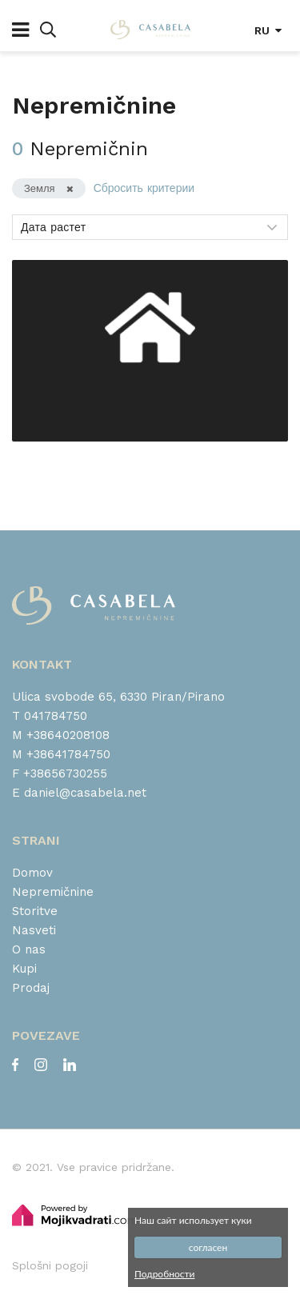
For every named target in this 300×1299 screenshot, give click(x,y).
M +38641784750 (61, 754)
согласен (208, 1247)
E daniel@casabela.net (79, 792)
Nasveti (34, 930)
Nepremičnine (53, 892)
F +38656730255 (59, 773)
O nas (29, 949)
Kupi (24, 968)
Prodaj (31, 988)
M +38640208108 (61, 735)
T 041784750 (49, 716)
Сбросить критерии (144, 188)
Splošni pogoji (50, 1265)
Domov (32, 872)
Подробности (164, 1274)
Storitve (35, 911)
